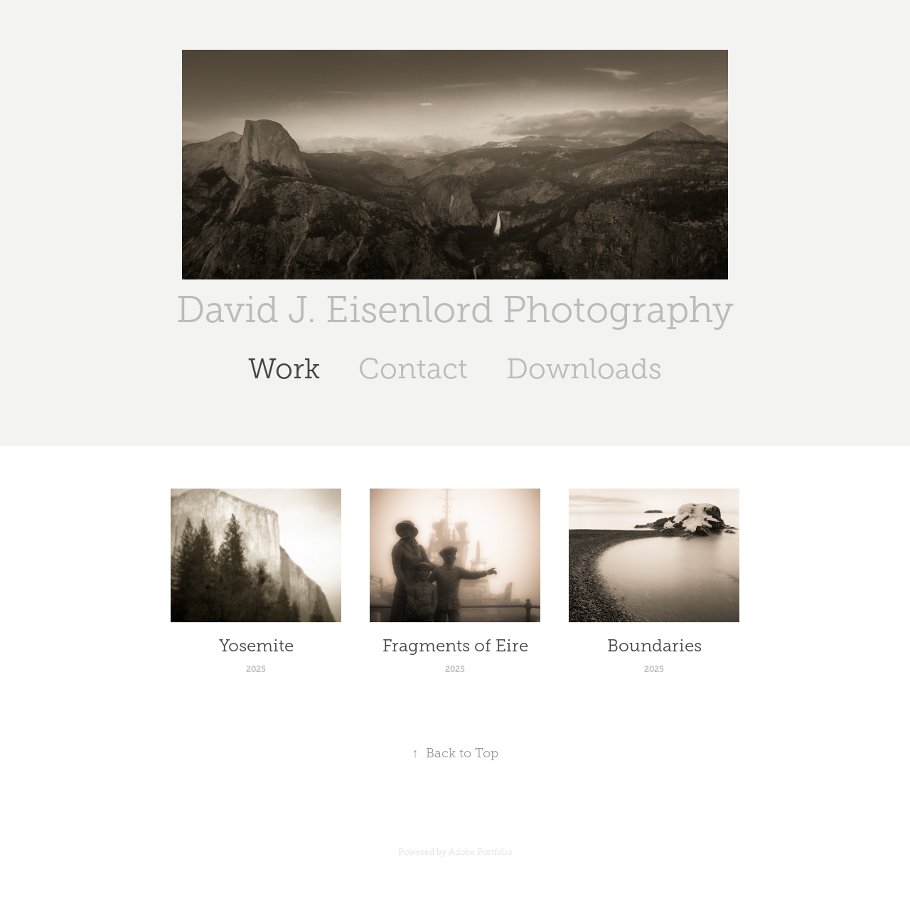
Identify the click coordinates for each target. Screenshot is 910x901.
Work (284, 369)
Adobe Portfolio (480, 852)
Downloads (584, 369)
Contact (413, 369)
